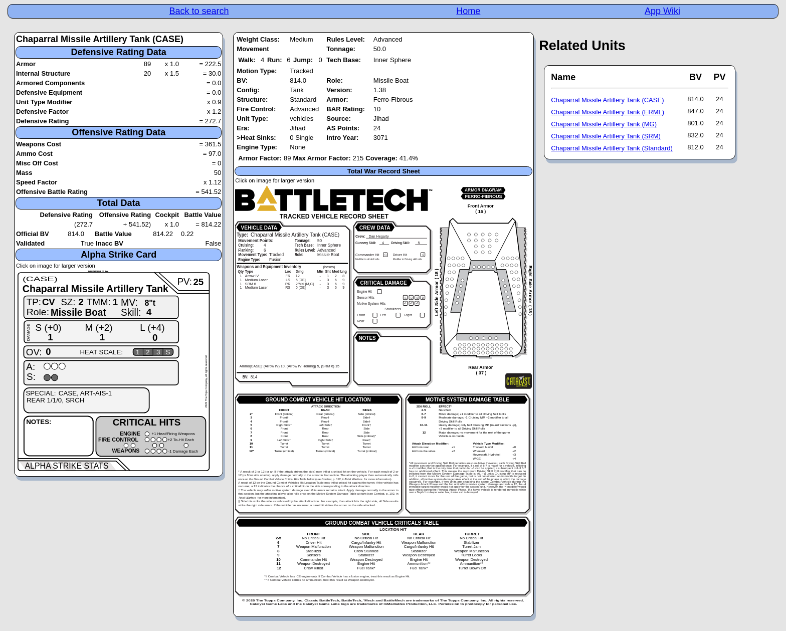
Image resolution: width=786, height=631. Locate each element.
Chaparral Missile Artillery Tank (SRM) (606, 136)
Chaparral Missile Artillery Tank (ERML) (607, 112)
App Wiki (662, 11)
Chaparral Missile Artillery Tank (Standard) (612, 148)
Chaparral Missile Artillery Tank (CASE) (607, 100)
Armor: (337, 99)
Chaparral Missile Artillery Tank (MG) (604, 124)
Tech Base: (343, 60)
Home (468, 11)
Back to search (199, 11)
